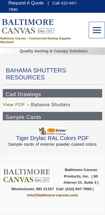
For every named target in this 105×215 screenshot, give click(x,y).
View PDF (14, 104)
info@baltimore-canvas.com (52, 195)
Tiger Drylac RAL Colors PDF (52, 138)
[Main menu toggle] (97, 30)
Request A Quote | (28, 3)
